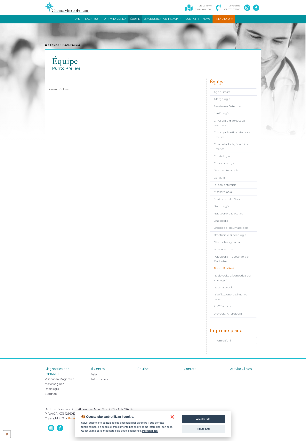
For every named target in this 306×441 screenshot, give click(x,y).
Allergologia (222, 99)
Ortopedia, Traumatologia (231, 227)
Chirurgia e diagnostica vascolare (229, 123)
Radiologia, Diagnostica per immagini (232, 278)
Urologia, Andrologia (228, 313)
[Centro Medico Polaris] (69, 7)
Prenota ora (224, 18)
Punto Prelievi (224, 268)
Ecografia (51, 394)
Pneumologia (223, 249)
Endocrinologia (224, 163)
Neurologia (221, 206)
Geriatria (219, 177)
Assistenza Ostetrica (227, 106)
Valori (94, 374)
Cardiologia (221, 113)
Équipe (135, 18)
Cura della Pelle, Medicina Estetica (231, 146)
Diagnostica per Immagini (162, 18)
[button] (172, 417)
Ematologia (222, 156)
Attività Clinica (115, 18)
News (206, 18)
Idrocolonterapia (225, 185)
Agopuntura (222, 92)
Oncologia (221, 220)
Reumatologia (223, 287)
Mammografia (54, 384)
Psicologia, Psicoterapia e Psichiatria (231, 259)
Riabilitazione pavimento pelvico (230, 297)
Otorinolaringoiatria (227, 242)
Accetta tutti (203, 419)
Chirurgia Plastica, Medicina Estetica (232, 135)
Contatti (192, 18)
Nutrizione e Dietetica (228, 213)
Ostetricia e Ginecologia (230, 235)
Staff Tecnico (222, 306)
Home (76, 18)
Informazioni (222, 340)
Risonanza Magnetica (59, 379)
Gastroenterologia (226, 170)
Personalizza (150, 430)
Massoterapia (223, 192)
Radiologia (52, 389)
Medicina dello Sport (228, 199)
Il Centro (92, 18)
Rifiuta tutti (203, 428)
